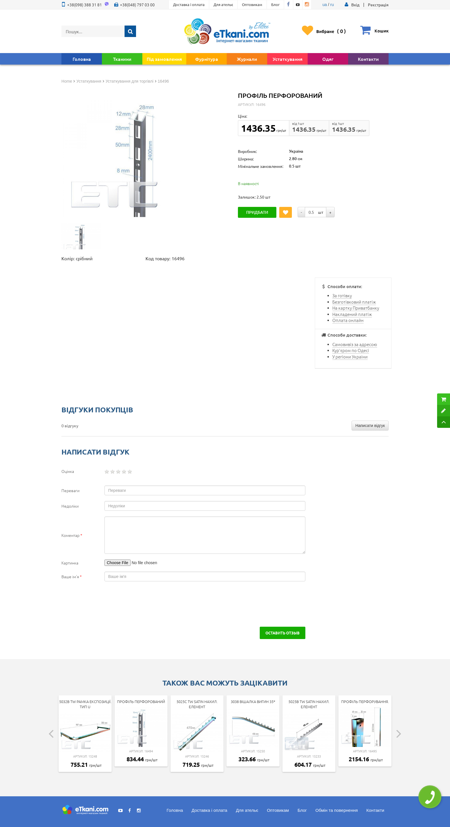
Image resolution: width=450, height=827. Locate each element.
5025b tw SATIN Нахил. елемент (308, 704)
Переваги (70, 490)
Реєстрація (378, 5)
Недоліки (70, 506)
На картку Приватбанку (355, 308)
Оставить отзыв (282, 632)
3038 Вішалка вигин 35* (253, 701)
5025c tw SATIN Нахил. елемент (197, 704)
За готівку (342, 295)
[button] (355, 4)
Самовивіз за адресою (354, 344)
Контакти (368, 59)
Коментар (71, 535)
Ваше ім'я (71, 576)
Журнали (247, 59)
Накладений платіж (352, 314)
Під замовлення (164, 59)
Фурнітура (206, 59)
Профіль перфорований (141, 701)
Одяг (327, 59)
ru (332, 4)
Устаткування (287, 59)
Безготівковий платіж (354, 302)
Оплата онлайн (348, 320)
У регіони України (350, 357)
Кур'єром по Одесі (350, 350)
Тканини (122, 59)
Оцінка (67, 471)
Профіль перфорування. (365, 701)
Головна (82, 59)
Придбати (257, 212)
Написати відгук (370, 425)
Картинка (69, 563)
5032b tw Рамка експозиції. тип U (85, 704)
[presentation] (110, 604)
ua (325, 4)
